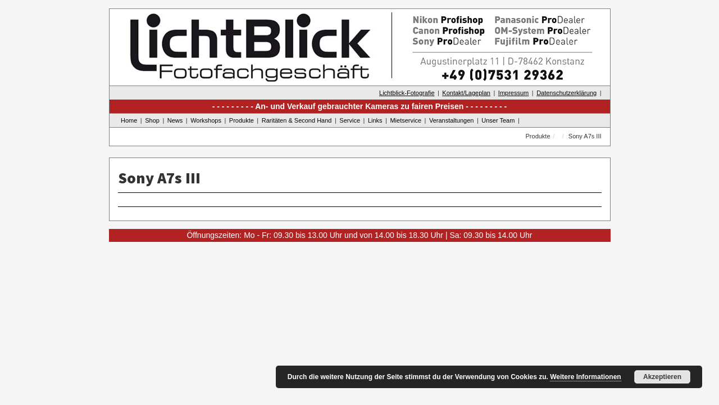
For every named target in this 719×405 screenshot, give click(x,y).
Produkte (241, 120)
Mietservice (405, 120)
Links (375, 120)
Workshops (205, 120)
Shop (152, 120)
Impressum (513, 92)
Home (129, 120)
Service (349, 120)
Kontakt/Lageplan (466, 92)
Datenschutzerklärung (566, 92)
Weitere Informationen (585, 377)
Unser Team (498, 120)
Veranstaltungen (451, 120)
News (175, 120)
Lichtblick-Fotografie (406, 92)
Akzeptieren (662, 377)
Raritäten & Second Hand (297, 120)
